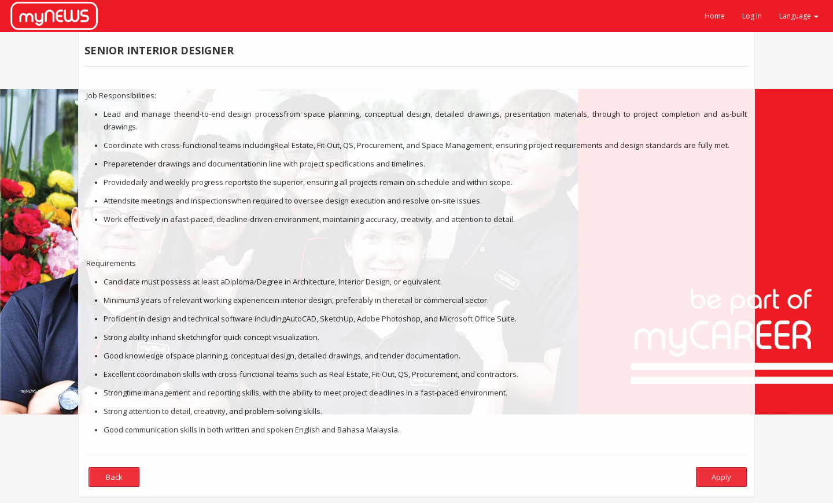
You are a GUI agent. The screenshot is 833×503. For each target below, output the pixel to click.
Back (114, 477)
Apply (721, 477)
